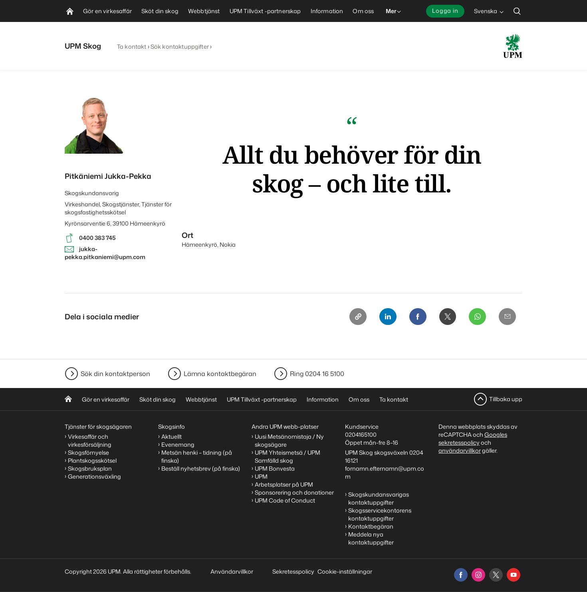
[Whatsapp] (477, 317)
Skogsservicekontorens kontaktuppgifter (379, 514)
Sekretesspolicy (293, 571)
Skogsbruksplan (90, 468)
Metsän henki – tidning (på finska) (196, 456)
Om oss (359, 399)
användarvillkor (459, 450)
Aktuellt (171, 436)
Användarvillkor (232, 571)
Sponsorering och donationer (294, 492)
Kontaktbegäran (370, 526)
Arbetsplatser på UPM (284, 484)
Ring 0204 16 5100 (317, 373)
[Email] (507, 317)
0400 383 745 (97, 238)
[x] (496, 575)
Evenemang (177, 444)
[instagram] (478, 575)
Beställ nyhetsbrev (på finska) (200, 468)
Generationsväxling (94, 476)
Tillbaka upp (505, 399)
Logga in (445, 10)
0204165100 (361, 434)
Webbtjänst (201, 399)
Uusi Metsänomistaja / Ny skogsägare (289, 440)
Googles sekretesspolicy (472, 438)
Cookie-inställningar (344, 571)
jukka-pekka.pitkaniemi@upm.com (105, 253)
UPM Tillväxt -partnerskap (262, 399)
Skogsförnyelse (88, 452)
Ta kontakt (131, 46)
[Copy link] (355, 317)
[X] (446, 317)
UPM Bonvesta (275, 468)
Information (323, 399)
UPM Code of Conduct (285, 500)
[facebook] (461, 575)
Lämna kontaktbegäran (220, 373)
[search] (517, 11)
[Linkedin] (386, 317)
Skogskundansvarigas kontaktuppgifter (378, 498)
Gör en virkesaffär (105, 399)
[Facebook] (416, 317)
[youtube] (513, 575)
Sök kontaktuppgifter (180, 46)
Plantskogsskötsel (92, 460)
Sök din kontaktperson (115, 373)
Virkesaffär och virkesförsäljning (90, 440)
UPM (261, 476)
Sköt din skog (157, 399)
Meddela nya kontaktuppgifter (371, 538)
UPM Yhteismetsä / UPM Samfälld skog (287, 456)
